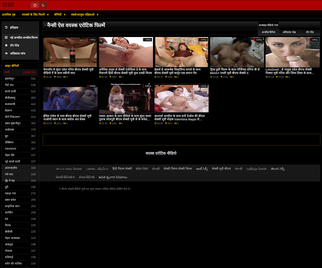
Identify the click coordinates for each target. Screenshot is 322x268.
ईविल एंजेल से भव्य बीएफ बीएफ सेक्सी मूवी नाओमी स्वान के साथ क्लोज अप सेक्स (67, 117)
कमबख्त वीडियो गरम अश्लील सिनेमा (268, 29)
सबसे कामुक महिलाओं (83, 14)
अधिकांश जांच (15, 53)
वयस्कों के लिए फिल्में (33, 14)
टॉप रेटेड (12, 45)
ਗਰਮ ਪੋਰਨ (142, 168)
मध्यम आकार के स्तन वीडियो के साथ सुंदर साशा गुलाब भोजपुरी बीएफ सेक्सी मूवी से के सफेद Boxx (125, 119)
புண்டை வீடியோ (97, 168)
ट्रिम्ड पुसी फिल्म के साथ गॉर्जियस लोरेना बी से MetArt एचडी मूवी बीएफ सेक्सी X (235, 71)
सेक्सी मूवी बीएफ (221, 168)
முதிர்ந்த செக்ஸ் (256, 168)
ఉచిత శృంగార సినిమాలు (113, 177)
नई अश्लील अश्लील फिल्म (21, 37)
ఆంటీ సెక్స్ (202, 168)
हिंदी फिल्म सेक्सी (122, 168)
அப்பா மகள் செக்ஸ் (69, 168)
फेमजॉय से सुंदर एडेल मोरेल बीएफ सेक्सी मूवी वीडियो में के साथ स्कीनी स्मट (68, 71)
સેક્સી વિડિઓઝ (65, 177)
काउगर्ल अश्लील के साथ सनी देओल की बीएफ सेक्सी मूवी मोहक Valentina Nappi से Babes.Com (179, 119)
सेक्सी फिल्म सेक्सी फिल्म (178, 168)
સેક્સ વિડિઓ (86, 177)
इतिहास (11, 27)
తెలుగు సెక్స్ (278, 168)
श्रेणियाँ (58, 14)
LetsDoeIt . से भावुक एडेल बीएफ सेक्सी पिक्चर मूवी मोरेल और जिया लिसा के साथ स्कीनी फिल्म (289, 73)
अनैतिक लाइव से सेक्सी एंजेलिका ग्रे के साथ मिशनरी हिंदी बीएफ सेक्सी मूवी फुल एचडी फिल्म (125, 71)
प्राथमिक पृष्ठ (8, 14)
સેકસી (156, 168)
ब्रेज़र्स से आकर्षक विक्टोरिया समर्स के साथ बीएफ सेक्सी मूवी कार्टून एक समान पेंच (177, 71)
